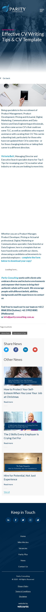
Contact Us (23, 566)
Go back (6, 78)
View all (7, 492)
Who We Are (23, 542)
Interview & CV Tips (19, 333)
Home (23, 536)
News (23, 560)
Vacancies (23, 548)
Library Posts (5, 333)
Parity (23, 554)
